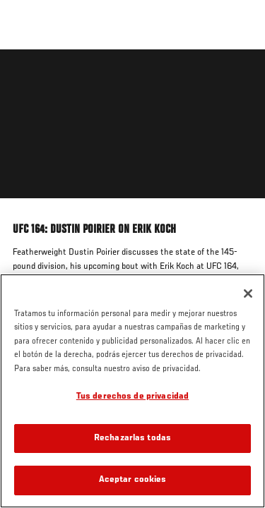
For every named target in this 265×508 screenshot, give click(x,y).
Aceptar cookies (133, 480)
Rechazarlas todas (132, 438)
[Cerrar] (248, 293)
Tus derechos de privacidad (132, 396)
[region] (132, 391)
